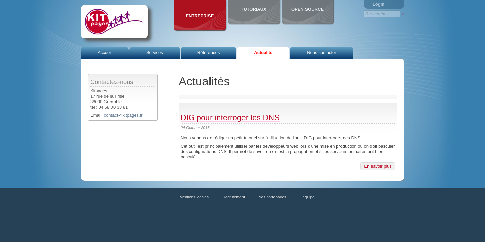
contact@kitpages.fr (123, 115)
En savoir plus (378, 166)
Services (154, 52)
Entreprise (200, 15)
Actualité (263, 52)
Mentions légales (194, 197)
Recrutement (233, 197)
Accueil (105, 52)
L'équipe (307, 197)
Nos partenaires (272, 197)
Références (208, 52)
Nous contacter (321, 52)
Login (378, 4)
